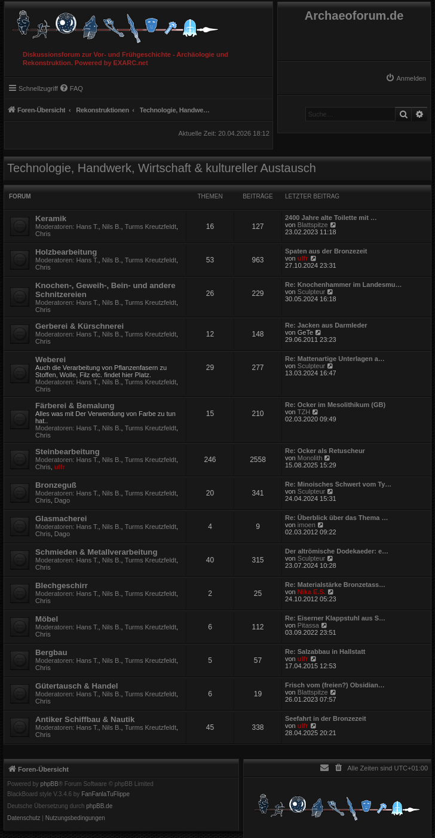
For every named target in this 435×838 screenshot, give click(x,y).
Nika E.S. (312, 591)
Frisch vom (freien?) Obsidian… (335, 685)
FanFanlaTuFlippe (105, 794)
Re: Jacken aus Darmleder (326, 325)
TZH (304, 411)
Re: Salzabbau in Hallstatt (325, 651)
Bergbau (51, 652)
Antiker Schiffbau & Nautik (84, 719)
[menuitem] (405, 78)
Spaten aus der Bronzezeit (326, 251)
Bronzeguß (55, 485)
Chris (43, 233)
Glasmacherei (61, 518)
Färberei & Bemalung (75, 405)
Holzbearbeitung (66, 251)
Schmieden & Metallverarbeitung (96, 552)
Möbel (46, 618)
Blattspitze (313, 224)
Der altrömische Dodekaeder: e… (336, 551)
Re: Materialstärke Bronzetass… (335, 584)
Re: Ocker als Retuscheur (325, 450)
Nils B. (111, 226)
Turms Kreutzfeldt (150, 226)
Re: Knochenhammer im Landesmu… (343, 284)
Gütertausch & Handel (76, 685)
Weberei (50, 359)
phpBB (50, 784)
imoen (306, 524)
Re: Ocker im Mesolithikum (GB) (335, 404)
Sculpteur (311, 291)
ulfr (303, 258)
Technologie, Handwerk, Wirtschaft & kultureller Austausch (161, 168)
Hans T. (87, 226)
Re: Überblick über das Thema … (336, 517)
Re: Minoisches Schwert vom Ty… (338, 484)
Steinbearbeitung (67, 451)
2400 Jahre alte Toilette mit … (331, 217)
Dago (62, 500)
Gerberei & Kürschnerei (79, 326)
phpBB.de (99, 806)
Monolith (310, 457)
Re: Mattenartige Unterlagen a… (335, 358)
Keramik (50, 218)
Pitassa (308, 625)
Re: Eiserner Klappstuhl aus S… (335, 618)
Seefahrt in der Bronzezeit (325, 718)
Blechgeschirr (61, 585)
